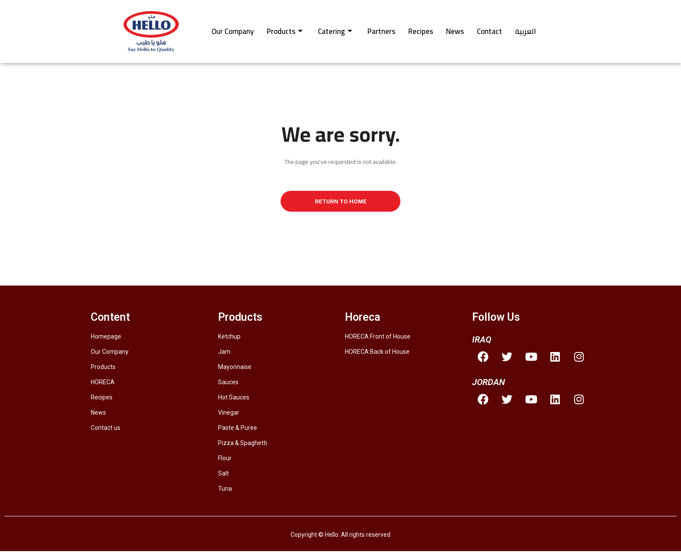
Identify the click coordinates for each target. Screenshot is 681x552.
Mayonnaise (234, 367)
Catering (335, 31)
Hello (331, 535)
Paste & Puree (237, 428)
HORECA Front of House (377, 337)
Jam (224, 352)
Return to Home (341, 201)
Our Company (233, 31)
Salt (223, 474)
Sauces (228, 382)
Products (285, 31)
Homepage (106, 337)
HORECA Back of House (377, 352)
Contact (489, 31)
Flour (224, 459)
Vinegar (228, 413)
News (455, 31)
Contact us (105, 428)
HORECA (103, 382)
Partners (381, 31)
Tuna (225, 489)
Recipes (420, 31)
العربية (525, 31)
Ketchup (229, 337)
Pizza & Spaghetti (242, 443)
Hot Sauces (233, 398)
